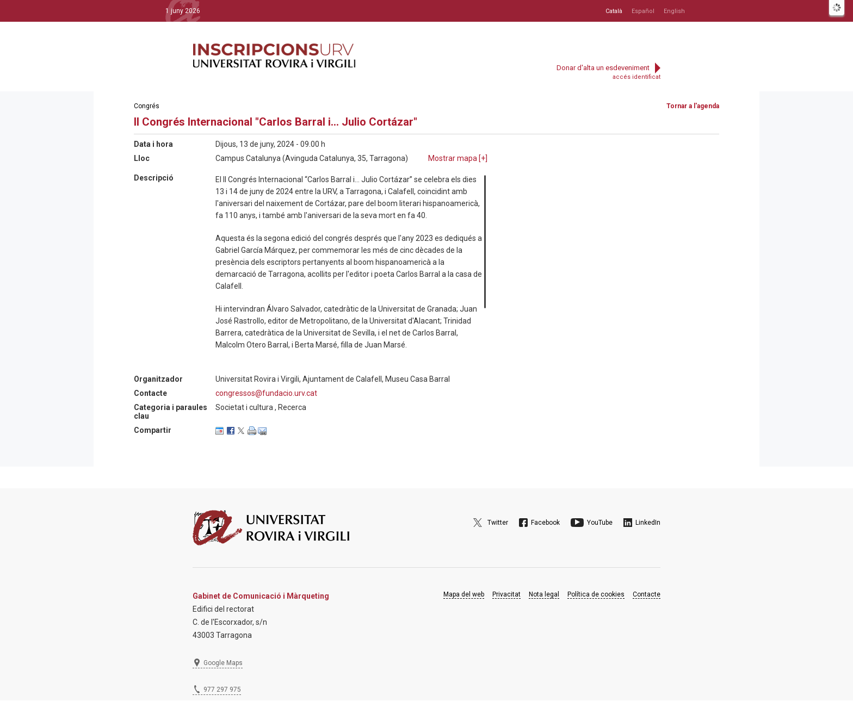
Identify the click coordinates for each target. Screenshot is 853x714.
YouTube (600, 522)
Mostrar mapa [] (457, 158)
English (674, 11)
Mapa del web (463, 594)
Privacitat (506, 594)
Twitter (497, 522)
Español (643, 11)
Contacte (646, 594)
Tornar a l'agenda (692, 106)
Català (613, 11)
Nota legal (544, 594)
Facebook (545, 522)
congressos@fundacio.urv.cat (266, 393)
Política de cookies (596, 594)
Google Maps (223, 663)
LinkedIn (647, 522)
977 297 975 (222, 689)
